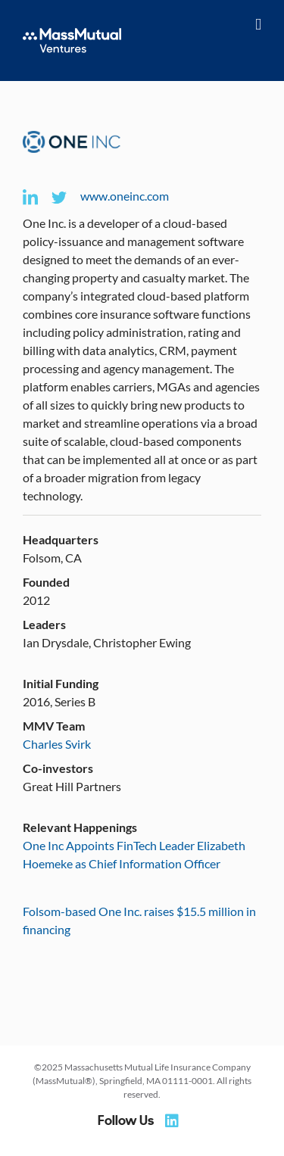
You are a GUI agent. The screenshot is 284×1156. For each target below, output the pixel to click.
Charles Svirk (57, 744)
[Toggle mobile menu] (258, 25)
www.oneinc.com (124, 196)
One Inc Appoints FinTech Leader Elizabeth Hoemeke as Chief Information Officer (134, 854)
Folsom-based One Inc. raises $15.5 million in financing (139, 920)
